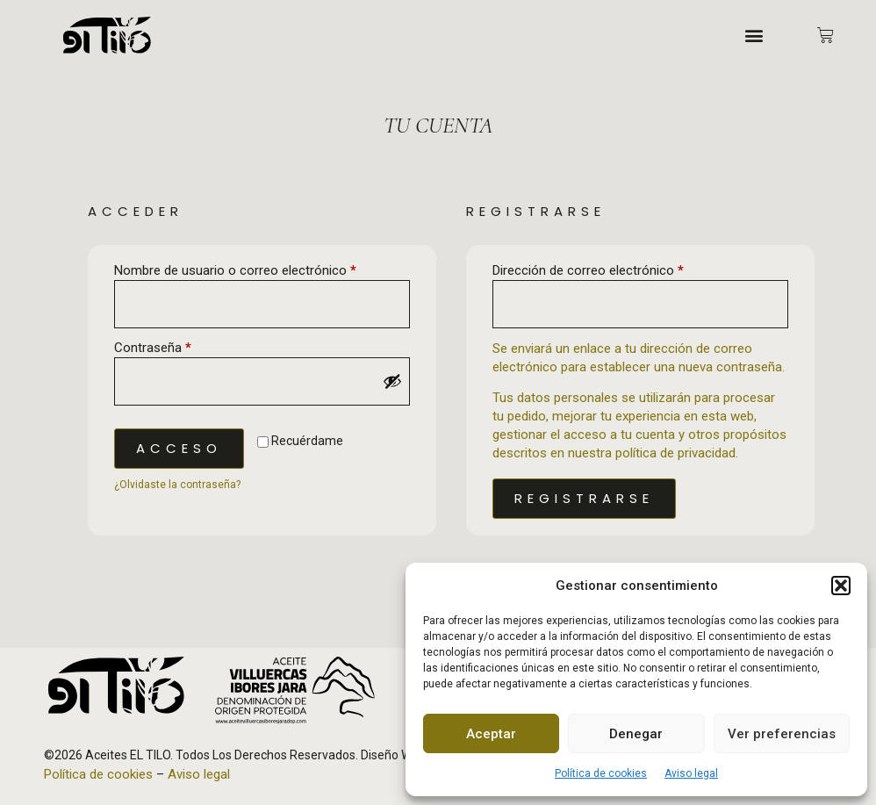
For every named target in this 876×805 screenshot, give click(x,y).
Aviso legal (691, 773)
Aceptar (491, 734)
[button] (841, 585)
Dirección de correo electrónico (618, 270)
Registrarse (584, 498)
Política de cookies (601, 773)
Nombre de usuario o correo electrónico (262, 270)
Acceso (179, 448)
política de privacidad (675, 453)
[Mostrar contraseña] (392, 381)
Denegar (636, 734)
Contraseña (183, 347)
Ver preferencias (782, 734)
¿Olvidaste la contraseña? (177, 484)
